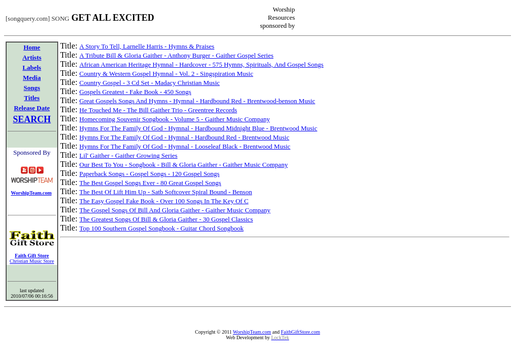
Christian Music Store (32, 261)
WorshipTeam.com (252, 332)
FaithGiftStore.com (300, 332)
